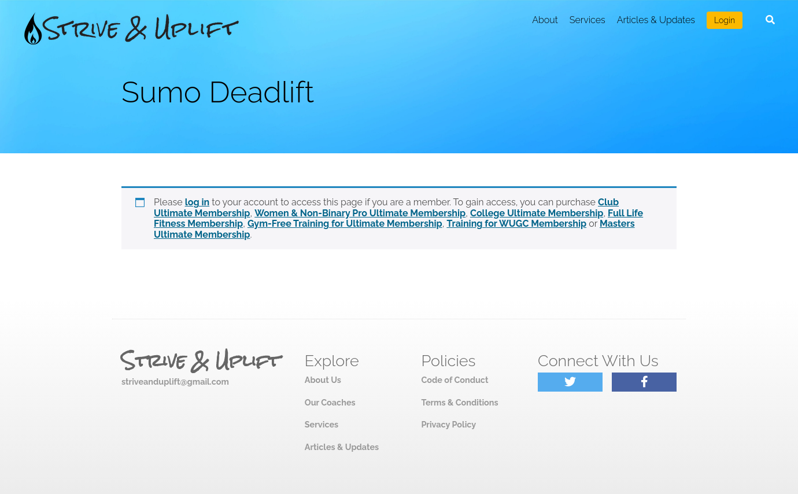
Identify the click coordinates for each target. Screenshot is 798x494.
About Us (323, 380)
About (545, 19)
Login (724, 20)
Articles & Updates (656, 19)
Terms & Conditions (459, 402)
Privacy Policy (448, 424)
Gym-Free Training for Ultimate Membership (344, 223)
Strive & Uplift (200, 361)
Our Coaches (330, 402)
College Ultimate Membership (536, 213)
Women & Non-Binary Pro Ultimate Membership (360, 213)
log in (197, 202)
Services (587, 19)
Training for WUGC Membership (516, 223)
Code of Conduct (454, 380)
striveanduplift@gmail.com (175, 381)
